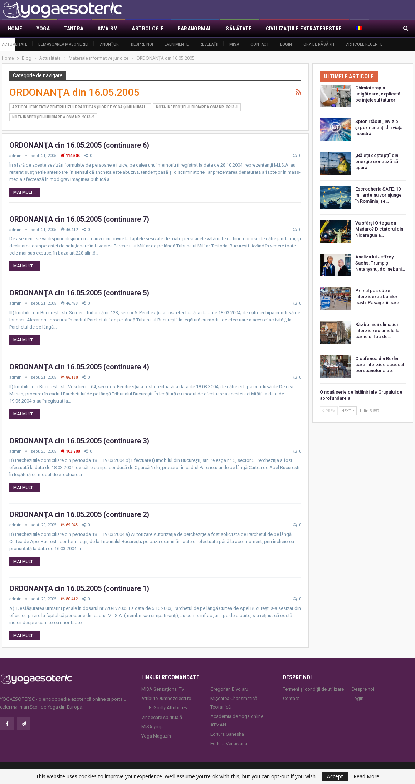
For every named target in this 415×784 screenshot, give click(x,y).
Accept (335, 776)
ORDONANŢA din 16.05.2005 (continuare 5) (79, 293)
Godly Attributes (170, 707)
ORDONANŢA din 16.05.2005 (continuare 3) (79, 441)
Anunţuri (110, 44)
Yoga (43, 28)
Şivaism (108, 28)
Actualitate (14, 44)
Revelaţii (209, 44)
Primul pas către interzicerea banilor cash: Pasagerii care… (378, 296)
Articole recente (364, 44)
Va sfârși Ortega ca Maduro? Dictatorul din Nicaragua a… (379, 229)
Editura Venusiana (228, 743)
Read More (366, 776)
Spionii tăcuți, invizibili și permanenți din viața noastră (378, 127)
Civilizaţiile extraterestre (304, 28)
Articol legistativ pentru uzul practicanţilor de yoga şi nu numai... (80, 107)
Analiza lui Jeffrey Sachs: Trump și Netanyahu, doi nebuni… (380, 263)
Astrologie (147, 28)
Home (15, 28)
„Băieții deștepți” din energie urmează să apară (376, 161)
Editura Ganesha (227, 734)
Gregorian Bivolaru (229, 689)
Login (286, 44)
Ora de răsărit (319, 44)
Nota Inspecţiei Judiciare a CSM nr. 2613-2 (53, 117)
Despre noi (142, 44)
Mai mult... (24, 192)
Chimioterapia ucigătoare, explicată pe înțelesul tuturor (377, 94)
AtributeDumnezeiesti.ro (166, 698)
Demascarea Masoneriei (63, 44)
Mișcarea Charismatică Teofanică (233, 703)
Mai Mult (368, 28)
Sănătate (239, 28)
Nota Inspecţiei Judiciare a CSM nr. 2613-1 (197, 107)
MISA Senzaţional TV (162, 689)
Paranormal (194, 28)
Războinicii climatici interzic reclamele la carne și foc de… (377, 330)
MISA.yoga (152, 726)
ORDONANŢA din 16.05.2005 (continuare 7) (79, 219)
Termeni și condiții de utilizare (313, 689)
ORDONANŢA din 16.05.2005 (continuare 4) (79, 367)
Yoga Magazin (156, 736)
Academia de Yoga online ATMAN (236, 721)
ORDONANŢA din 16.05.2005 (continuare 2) (79, 514)
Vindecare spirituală (161, 717)
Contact (259, 44)
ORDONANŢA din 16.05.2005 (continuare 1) (79, 588)
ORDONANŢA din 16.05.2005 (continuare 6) (79, 145)
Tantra (73, 28)
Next (347, 410)
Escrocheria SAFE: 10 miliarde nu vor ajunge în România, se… (378, 195)
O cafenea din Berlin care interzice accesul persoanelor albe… (379, 364)
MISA (234, 44)
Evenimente (177, 44)
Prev (328, 410)
